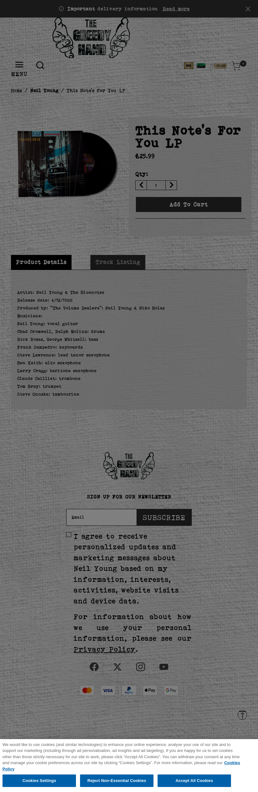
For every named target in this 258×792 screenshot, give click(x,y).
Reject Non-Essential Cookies (116, 784)
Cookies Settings (39, 784)
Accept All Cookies (194, 784)
